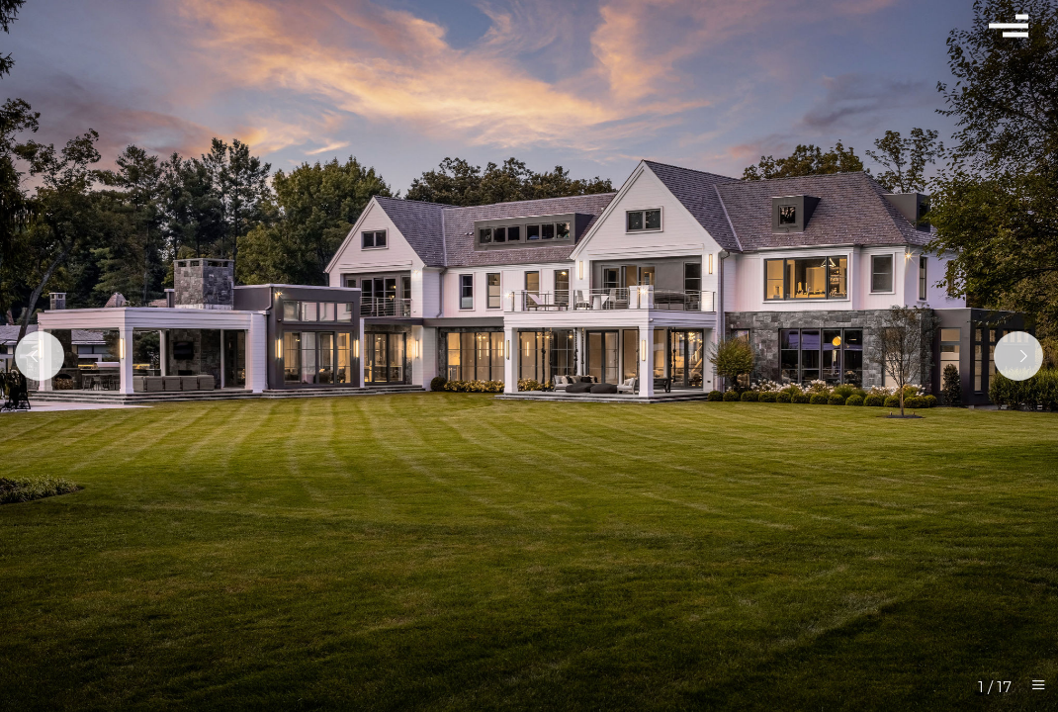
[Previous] (39, 356)
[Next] (1018, 356)
